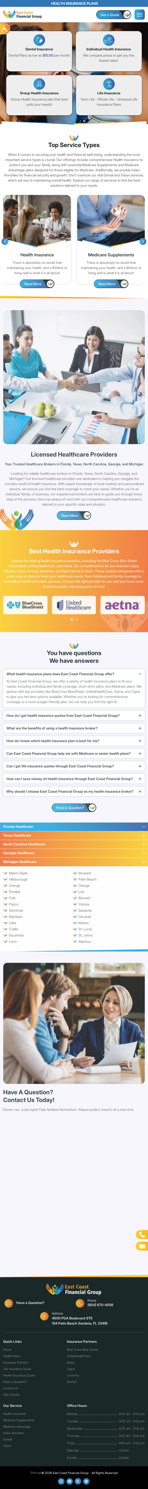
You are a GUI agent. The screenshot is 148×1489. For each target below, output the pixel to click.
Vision (7, 1448)
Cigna (71, 1371)
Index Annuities (13, 1435)
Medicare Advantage (17, 1428)
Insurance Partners (16, 1364)
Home (7, 1351)
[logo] (22, 15)
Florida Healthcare (18, 828)
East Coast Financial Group (71, 1473)
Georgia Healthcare (19, 855)
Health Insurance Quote (19, 1377)
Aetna (71, 1364)
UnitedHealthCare (79, 1358)
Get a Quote (11, 1396)
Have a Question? (24, 1305)
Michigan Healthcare (20, 863)
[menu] (139, 14)
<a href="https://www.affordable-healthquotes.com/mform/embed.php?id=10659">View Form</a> (74, 1195)
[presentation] (5, 243)
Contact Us (11, 1390)
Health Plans (11, 1358)
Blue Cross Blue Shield (82, 1351)
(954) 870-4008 (99, 1304)
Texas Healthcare (17, 837)
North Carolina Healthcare (24, 846)
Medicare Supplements (18, 1422)
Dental (7, 1441)
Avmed (71, 1383)
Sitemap (35, 1472)
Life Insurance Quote (17, 1371)
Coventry (73, 1377)
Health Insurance (14, 1415)
